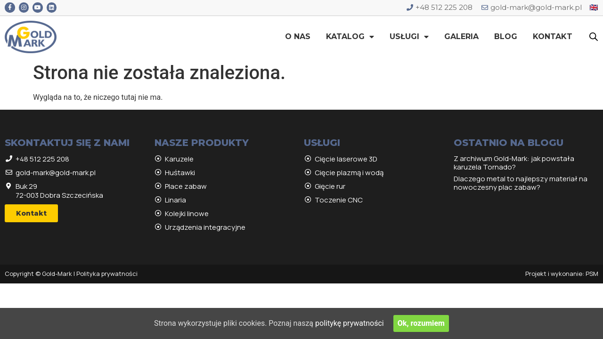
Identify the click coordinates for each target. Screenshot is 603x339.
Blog (505, 36)
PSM (592, 273)
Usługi (409, 36)
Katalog (350, 36)
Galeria (461, 36)
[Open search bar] (593, 36)
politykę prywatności (349, 323)
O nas (297, 36)
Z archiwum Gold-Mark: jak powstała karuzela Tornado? (514, 162)
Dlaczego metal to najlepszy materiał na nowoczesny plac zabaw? (520, 183)
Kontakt (552, 36)
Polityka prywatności (107, 273)
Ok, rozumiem (421, 323)
